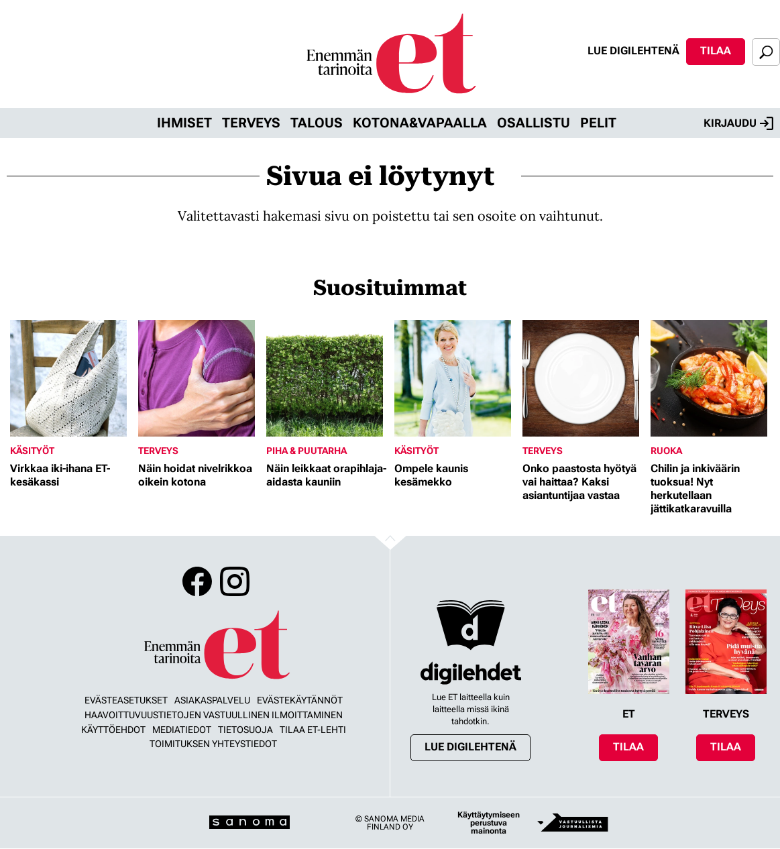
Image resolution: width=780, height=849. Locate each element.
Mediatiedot (181, 729)
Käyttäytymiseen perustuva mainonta (488, 823)
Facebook (197, 581)
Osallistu (533, 123)
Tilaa (715, 50)
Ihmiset (184, 123)
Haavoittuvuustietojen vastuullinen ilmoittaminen (214, 715)
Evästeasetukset (126, 700)
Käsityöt (32, 450)
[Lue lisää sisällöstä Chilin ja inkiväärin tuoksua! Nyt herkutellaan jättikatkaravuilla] (711, 378)
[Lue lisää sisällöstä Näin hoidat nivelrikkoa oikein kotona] (199, 378)
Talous (316, 123)
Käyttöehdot (113, 729)
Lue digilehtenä (633, 50)
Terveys (251, 123)
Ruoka (666, 450)
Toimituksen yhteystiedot (213, 743)
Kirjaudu (738, 123)
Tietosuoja (245, 729)
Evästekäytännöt (300, 700)
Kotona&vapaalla (420, 123)
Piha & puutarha (306, 450)
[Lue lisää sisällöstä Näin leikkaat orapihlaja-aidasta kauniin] (327, 378)
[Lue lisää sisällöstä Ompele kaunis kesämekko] (455, 378)
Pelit (598, 123)
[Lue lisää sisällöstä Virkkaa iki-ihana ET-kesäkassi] (70, 378)
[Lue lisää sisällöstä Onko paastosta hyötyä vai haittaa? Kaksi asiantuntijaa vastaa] (583, 378)
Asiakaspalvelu (212, 700)
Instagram (234, 581)
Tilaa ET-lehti (313, 729)
